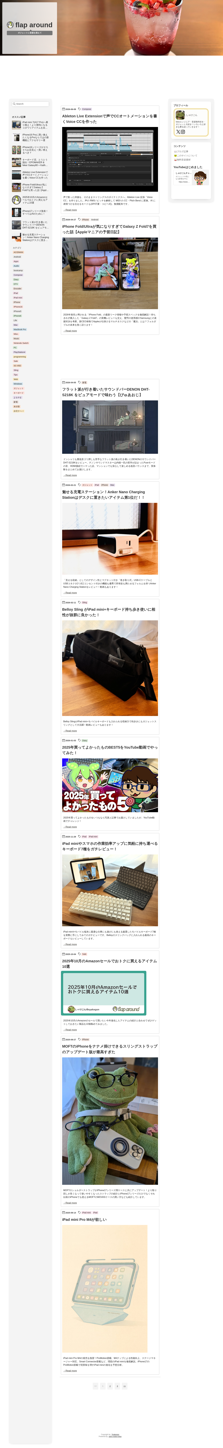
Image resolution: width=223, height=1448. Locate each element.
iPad (16, 293)
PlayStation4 (19, 352)
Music (16, 338)
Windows (18, 384)
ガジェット (19, 388)
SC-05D (17, 366)
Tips (15, 375)
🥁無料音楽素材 (182, 159)
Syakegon (115, 1435)
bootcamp (18, 270)
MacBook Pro (20, 329)
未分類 (17, 406)
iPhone (17, 302)
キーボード (19, 393)
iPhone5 (17, 311)
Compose (18, 275)
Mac (15, 325)
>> (124, 1386)
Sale (16, 361)
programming (20, 357)
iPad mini (18, 298)
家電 (16, 402)
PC (15, 347)
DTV (16, 284)
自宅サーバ (19, 411)
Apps (16, 261)
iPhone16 (18, 307)
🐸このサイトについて (185, 155)
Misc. (16, 334)
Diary (16, 279)
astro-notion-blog (115, 1437)
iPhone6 (17, 316)
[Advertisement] (111, 77)
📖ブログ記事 (181, 151)
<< (95, 1386)
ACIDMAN (18, 252)
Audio (16, 266)
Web (16, 379)
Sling (16, 370)
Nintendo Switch (21, 343)
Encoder (17, 288)
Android (17, 257)
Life (15, 320)
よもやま (18, 397)
